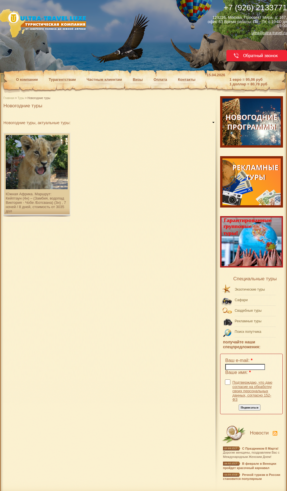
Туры (21, 98)
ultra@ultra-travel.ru (269, 33)
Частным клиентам (104, 79)
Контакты (186, 79)
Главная (9, 98)
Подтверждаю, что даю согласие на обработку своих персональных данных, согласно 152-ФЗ (252, 391)
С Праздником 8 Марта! (260, 448)
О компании (27, 79)
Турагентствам (62, 79)
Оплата (160, 79)
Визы (138, 79)
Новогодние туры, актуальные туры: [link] (37, 122)
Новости (259, 433)
